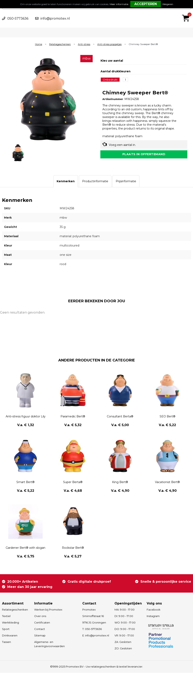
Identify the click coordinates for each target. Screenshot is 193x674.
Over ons (40, 617)
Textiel (6, 617)
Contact (39, 630)
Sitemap (40, 636)
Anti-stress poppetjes (109, 44)
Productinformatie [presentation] (95, 182)
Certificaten (42, 623)
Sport (6, 630)
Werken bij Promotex (48, 610)
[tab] (65, 182)
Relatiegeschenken (60, 44)
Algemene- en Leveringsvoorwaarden (49, 645)
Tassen (6, 643)
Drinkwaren (9, 636)
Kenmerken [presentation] (66, 182)
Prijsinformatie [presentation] (126, 182)
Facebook (153, 610)
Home (38, 44)
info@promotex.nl (55, 18)
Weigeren (167, 4)
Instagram (153, 617)
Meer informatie (119, 4)
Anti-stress (84, 44)
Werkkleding (10, 623)
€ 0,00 (187, 13)
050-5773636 (17, 18)
